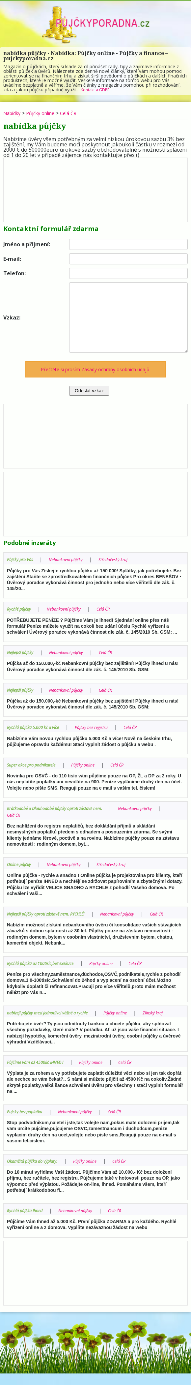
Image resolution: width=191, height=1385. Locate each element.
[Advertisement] (95, 188)
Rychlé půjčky (20, 609)
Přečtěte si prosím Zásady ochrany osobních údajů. (95, 369)
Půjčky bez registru (101, 727)
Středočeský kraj (124, 559)
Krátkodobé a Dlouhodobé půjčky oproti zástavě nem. (62, 807)
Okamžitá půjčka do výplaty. (36, 1173)
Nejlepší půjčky (22, 652)
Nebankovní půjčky (72, 559)
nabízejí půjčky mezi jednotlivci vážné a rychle (54, 1018)
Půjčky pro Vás (22, 559)
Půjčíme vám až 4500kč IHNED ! (39, 1074)
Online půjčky (21, 863)
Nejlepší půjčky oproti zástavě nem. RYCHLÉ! (52, 913)
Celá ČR (77, 113)
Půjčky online (45, 113)
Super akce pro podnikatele (35, 764)
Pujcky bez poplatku (27, 1124)
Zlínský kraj (18, 1025)
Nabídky (13, 113)
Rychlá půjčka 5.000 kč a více (37, 727)
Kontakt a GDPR (98, 89)
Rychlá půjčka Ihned (27, 1222)
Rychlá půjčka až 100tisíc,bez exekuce (45, 969)
